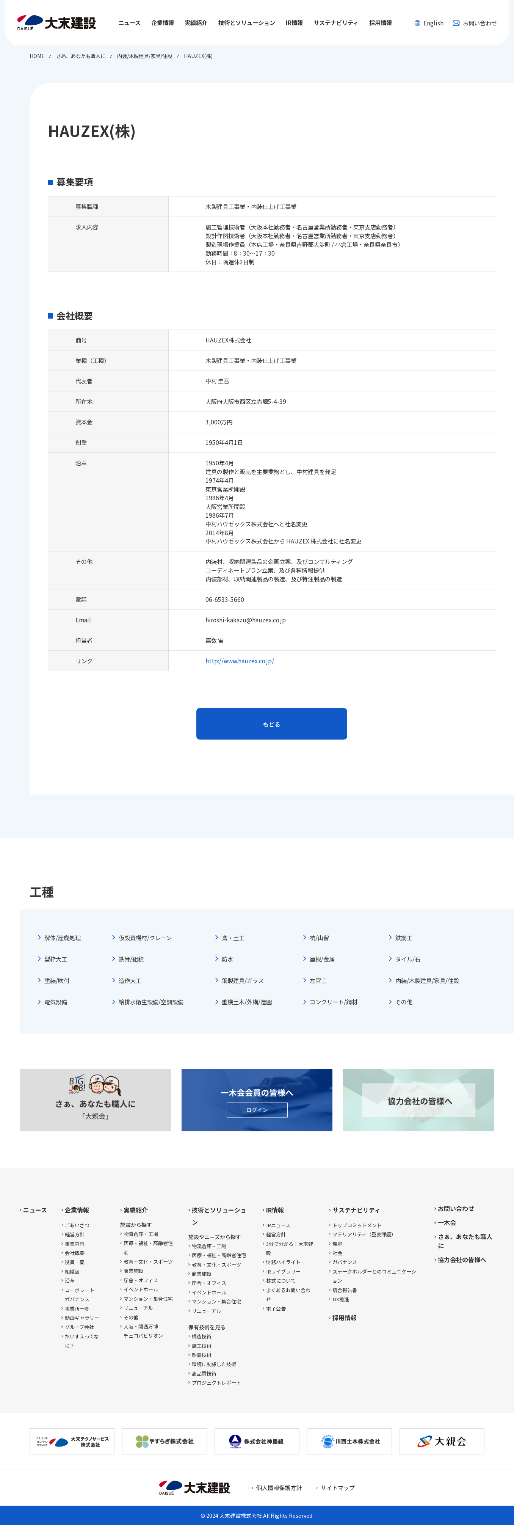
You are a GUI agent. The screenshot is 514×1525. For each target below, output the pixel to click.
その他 (403, 1001)
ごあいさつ (77, 1225)
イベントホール (141, 1289)
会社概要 (75, 1252)
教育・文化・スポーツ (148, 1261)
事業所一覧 (77, 1308)
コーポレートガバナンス (79, 1294)
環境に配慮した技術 (214, 1364)
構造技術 (202, 1336)
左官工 (318, 980)
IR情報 (275, 1209)
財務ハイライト (283, 1262)
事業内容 (75, 1243)
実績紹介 (136, 1209)
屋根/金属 (322, 959)
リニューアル (138, 1307)
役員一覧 (75, 1262)
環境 (337, 1243)
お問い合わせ (475, 23)
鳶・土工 (233, 937)
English (429, 23)
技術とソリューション (219, 1216)
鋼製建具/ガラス (243, 980)
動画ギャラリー (82, 1317)
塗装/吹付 (56, 980)
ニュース (129, 22)
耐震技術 (202, 1355)
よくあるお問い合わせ (288, 1294)
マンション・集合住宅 (148, 1298)
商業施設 (133, 1270)
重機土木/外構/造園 (247, 1001)
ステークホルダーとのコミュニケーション (374, 1276)
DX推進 (340, 1299)
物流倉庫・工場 (141, 1234)
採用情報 (380, 22)
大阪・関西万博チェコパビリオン (143, 1331)
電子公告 (276, 1308)
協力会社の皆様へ (462, 1259)
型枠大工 (55, 959)
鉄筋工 (403, 937)
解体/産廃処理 (62, 937)
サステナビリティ (356, 1209)
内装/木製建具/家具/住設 (427, 980)
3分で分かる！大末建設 (289, 1248)
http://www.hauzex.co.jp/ (239, 660)
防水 (227, 959)
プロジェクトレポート (216, 1382)
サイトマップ (338, 1487)
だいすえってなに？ (82, 1341)
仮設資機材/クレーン (145, 937)
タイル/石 (407, 959)
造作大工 (130, 980)
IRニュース (278, 1225)
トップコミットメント (357, 1225)
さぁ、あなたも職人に (465, 1241)
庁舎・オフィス (141, 1280)
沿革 (70, 1280)
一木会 (447, 1222)
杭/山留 (319, 937)
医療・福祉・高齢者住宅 (148, 1247)
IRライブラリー (283, 1271)
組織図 (72, 1271)
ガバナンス (344, 1262)
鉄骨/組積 (131, 959)
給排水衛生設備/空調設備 (151, 1001)
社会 (337, 1252)
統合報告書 (344, 1290)
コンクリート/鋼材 (333, 1001)
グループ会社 (79, 1326)
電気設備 (55, 1001)
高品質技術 (204, 1373)
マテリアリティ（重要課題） (364, 1234)
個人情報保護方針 (279, 1487)
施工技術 (202, 1345)
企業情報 (77, 1209)
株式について (281, 1280)
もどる (271, 724)
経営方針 (75, 1234)
